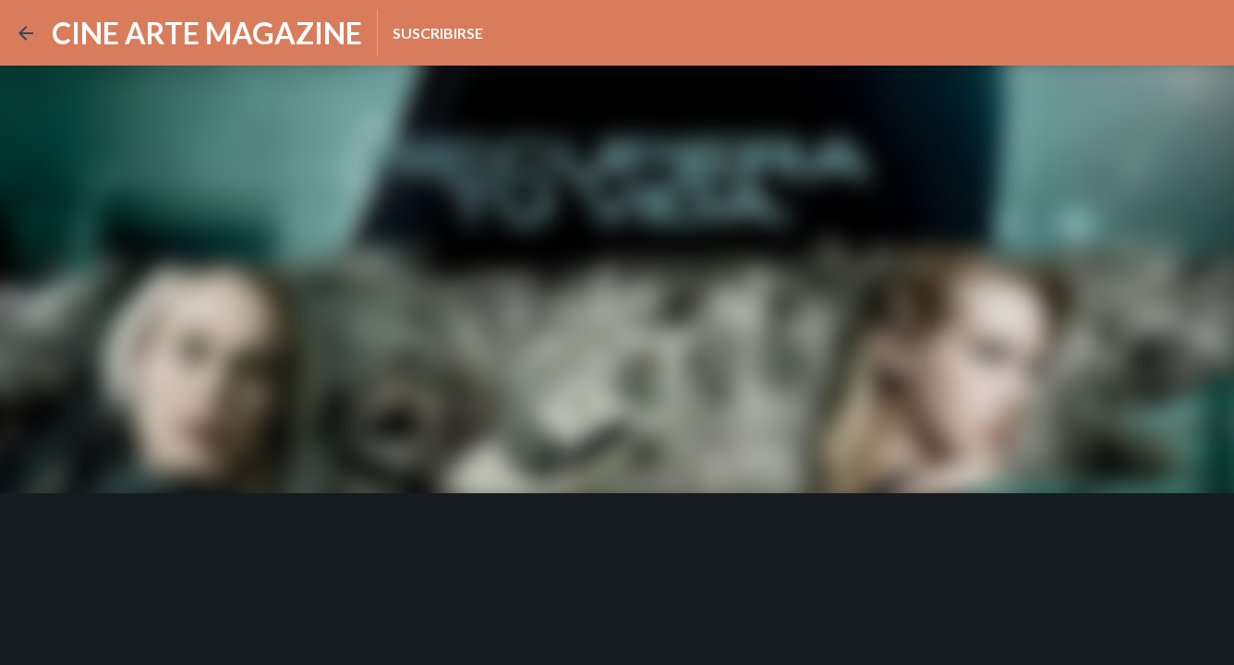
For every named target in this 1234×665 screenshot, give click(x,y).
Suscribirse (438, 33)
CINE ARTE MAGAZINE (207, 33)
